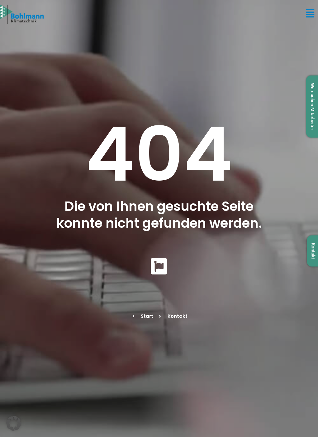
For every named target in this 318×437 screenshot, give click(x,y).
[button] (13, 423)
